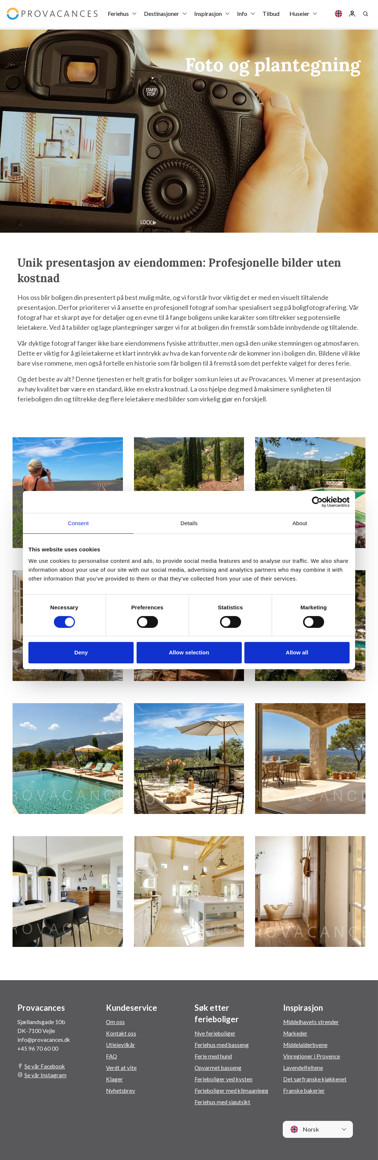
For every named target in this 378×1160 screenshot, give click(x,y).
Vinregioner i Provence (312, 1056)
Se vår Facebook (45, 1066)
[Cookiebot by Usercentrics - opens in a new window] (317, 501)
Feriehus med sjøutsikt (223, 1101)
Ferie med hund (214, 1056)
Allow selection (189, 652)
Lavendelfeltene (303, 1067)
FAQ (112, 1056)
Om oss (115, 1021)
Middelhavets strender (312, 1021)
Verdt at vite (121, 1067)
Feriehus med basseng (222, 1044)
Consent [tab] (78, 523)
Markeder (296, 1033)
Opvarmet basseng (219, 1067)
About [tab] (299, 523)
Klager (114, 1078)
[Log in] (352, 14)
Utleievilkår (121, 1044)
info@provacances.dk (44, 1039)
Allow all (297, 652)
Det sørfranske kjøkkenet (315, 1078)
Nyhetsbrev (121, 1090)
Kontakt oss (121, 1033)
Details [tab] (189, 523)
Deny (81, 652)
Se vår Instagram (45, 1074)
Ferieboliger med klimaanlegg (232, 1090)
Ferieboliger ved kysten (224, 1078)
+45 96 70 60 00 (38, 1048)
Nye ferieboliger (216, 1033)
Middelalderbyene (306, 1044)
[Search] (365, 14)
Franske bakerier (304, 1090)
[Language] (338, 15)
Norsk (305, 1129)
